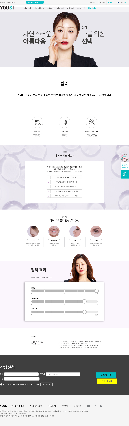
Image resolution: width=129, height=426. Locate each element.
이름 (1, 374)
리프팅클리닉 (39, 8)
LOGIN (102, 2)
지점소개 (60, 8)
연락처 (42, 374)
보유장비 (50, 8)
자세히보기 (46, 384)
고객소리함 (77, 406)
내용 (1, 379)
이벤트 (110, 2)
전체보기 (27, 8)
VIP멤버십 (81, 8)
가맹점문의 (52, 406)
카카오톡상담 (107, 381)
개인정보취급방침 (36, 406)
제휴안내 (65, 406)
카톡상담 (70, 8)
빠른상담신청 (106, 375)
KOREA (121, 2)
